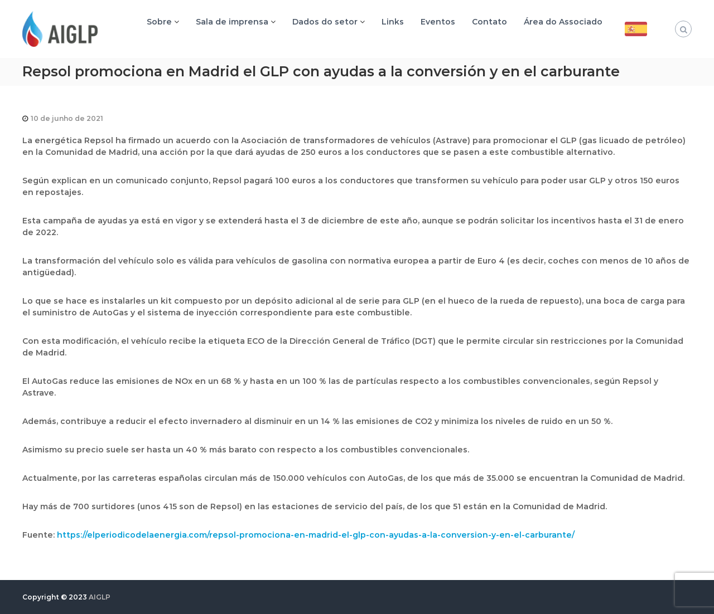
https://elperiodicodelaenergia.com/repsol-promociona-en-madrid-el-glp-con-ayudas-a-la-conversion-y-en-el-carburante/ (316, 535)
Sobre (159, 22)
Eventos (438, 22)
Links (393, 22)
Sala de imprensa (232, 22)
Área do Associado (563, 22)
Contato (489, 22)
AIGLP (99, 597)
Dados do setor (325, 22)
